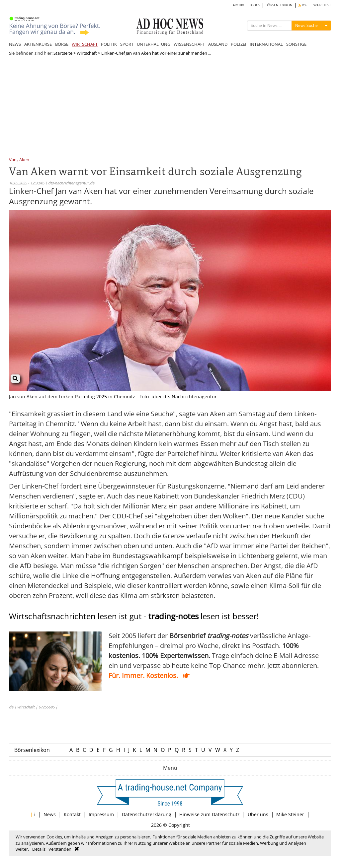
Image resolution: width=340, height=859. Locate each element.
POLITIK (109, 44)
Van (13, 160)
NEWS (15, 44)
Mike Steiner (290, 814)
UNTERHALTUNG (153, 44)
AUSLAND (217, 44)
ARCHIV (238, 5)
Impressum (101, 814)
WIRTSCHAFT (85, 44)
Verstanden (59, 849)
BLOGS (255, 5)
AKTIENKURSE (38, 44)
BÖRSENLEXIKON (279, 5)
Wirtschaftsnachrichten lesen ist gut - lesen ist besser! (134, 616)
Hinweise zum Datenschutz (209, 814)
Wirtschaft (87, 53)
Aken (24, 160)
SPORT (126, 44)
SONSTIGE (296, 44)
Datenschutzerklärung (146, 814)
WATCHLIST (322, 5)
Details (38, 849)
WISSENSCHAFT (189, 44)
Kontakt (72, 814)
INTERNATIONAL (266, 44)
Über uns (258, 814)
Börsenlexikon (32, 750)
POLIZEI (238, 44)
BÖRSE (61, 44)
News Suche (306, 25)
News (49, 814)
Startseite (62, 53)
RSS (302, 5)
